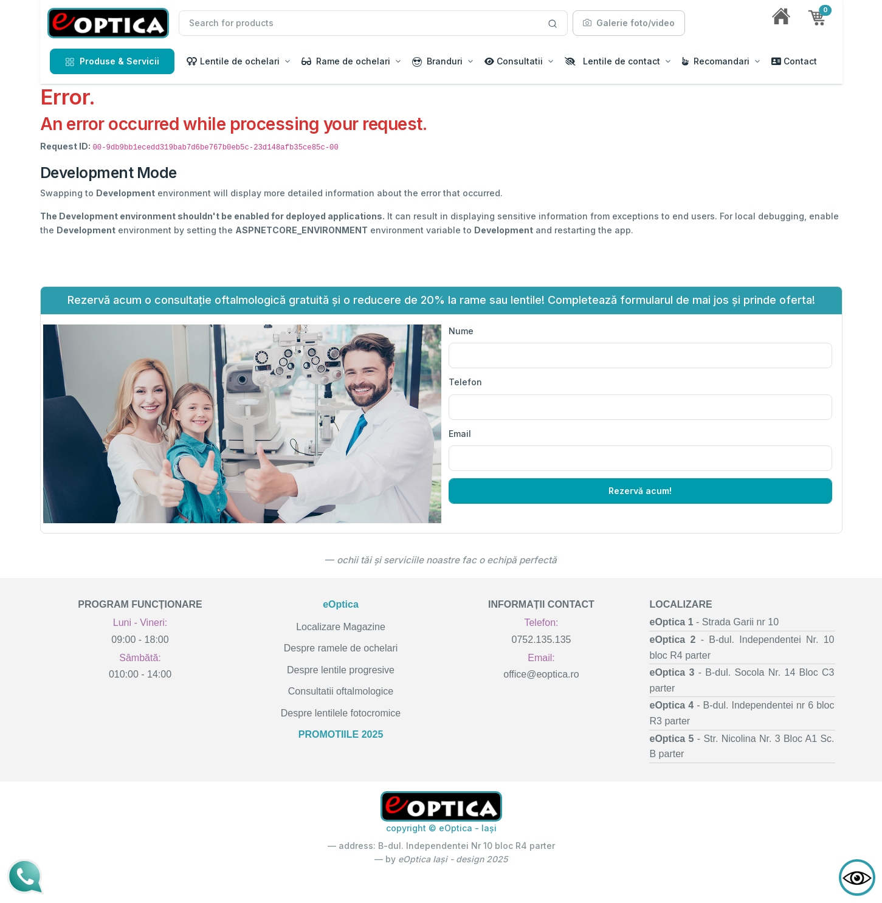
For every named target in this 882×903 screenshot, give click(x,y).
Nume (461, 331)
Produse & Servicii (112, 61)
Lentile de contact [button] (612, 61)
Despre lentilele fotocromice (341, 713)
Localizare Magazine (340, 627)
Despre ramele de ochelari (341, 648)
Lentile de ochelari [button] (233, 61)
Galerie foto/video (629, 23)
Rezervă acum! (640, 491)
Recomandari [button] (715, 61)
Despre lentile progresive (340, 670)
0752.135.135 (541, 639)
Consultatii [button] (513, 61)
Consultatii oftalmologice (340, 691)
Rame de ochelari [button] (345, 61)
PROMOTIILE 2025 (341, 734)
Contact (794, 61)
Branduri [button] (437, 61)
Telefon (465, 382)
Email (460, 433)
